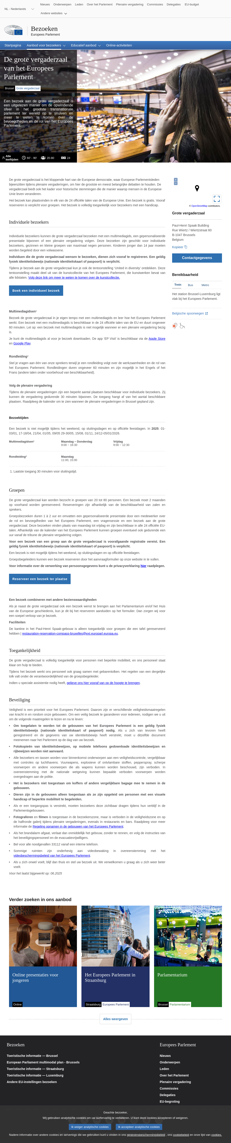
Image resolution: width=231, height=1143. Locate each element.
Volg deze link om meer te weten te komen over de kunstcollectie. (74, 277)
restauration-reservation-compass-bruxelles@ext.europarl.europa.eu (70, 633)
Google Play (21, 343)
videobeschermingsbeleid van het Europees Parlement (52, 855)
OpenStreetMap (200, 206)
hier (143, 566)
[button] (53, 13)
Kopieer (177, 247)
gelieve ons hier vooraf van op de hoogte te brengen (103, 683)
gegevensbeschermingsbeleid (146, 1134)
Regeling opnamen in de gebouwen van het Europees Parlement (78, 826)
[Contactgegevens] (197, 257)
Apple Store (157, 338)
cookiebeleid (181, 1134)
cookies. (216, 1134)
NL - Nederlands (15, 9)
